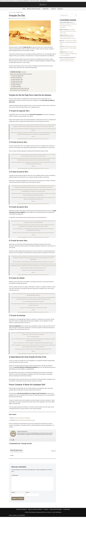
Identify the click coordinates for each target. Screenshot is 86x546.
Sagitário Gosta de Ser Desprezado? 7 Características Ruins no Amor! (68, 38)
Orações (54, 9)
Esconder (24, 75)
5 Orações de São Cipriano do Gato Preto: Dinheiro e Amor (68, 62)
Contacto (46, 540)
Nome (13, 521)
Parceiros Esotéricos (21, 540)
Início (23, 9)
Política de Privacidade (56, 540)
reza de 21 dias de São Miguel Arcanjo (26, 446)
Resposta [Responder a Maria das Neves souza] (53, 477)
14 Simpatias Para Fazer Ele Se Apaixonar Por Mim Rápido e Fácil (68, 50)
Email (27, 521)
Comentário (15, 502)
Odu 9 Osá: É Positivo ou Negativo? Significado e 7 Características (68, 56)
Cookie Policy (66, 540)
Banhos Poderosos (15, 18)
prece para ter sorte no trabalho (22, 443)
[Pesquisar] (67, 15)
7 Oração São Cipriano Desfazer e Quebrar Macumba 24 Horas (67, 44)
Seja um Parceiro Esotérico (35, 540)
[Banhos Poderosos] (43, 4)
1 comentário (24, 18)
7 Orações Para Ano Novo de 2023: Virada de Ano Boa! (68, 32)
